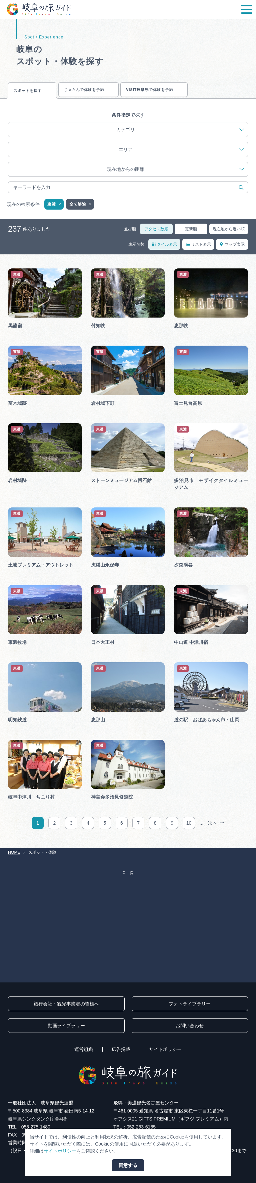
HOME (14, 852)
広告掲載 (121, 1049)
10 (189, 828)
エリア (181, 154)
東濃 (54, 209)
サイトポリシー (165, 1049)
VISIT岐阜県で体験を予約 (190, 91)
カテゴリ (180, 135)
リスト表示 (198, 249)
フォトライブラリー (190, 1004)
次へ (216, 828)
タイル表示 (164, 249)
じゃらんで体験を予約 (105, 91)
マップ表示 (232, 249)
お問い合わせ (190, 1025)
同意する (128, 1165)
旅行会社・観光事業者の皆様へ (66, 1004)
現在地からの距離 (175, 174)
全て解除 (80, 209)
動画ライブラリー (66, 1025)
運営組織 (83, 1049)
